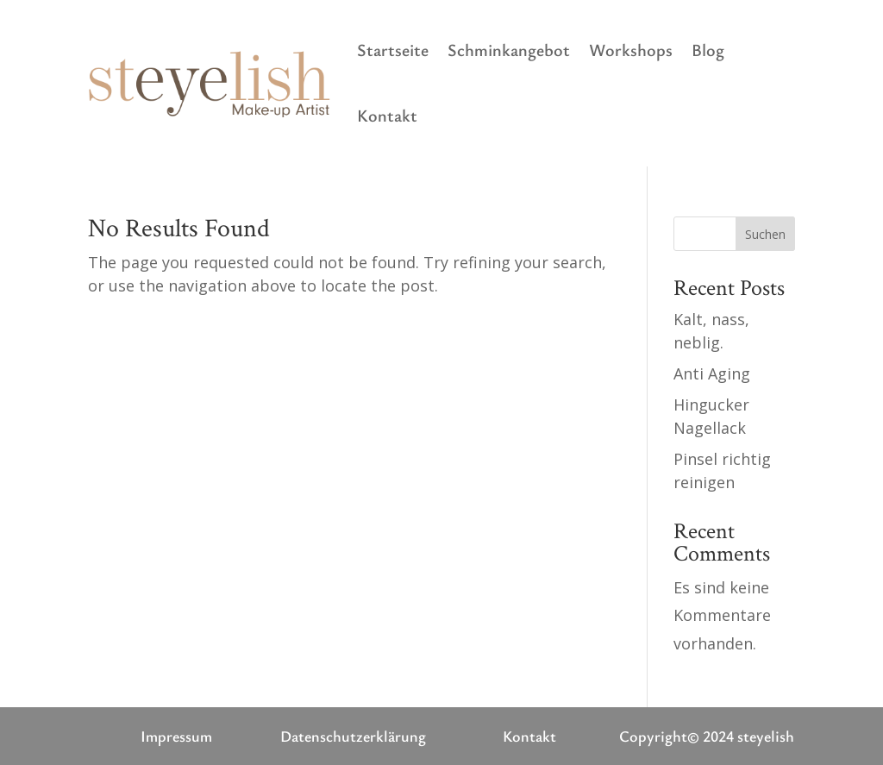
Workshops (631, 49)
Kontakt (387, 115)
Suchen (765, 234)
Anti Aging (711, 373)
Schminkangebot (509, 49)
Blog (708, 49)
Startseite (393, 49)
